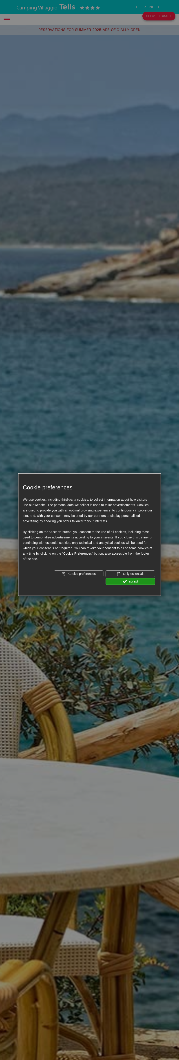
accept (130, 581)
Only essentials (130, 574)
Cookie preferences (79, 574)
